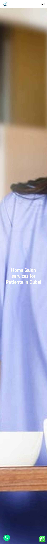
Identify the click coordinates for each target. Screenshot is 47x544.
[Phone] (6, 538)
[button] (43, 4)
